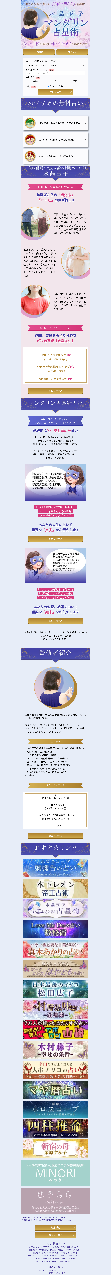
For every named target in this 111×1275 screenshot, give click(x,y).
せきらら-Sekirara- (65, 1270)
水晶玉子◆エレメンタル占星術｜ (48, 1261)
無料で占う (55, 91)
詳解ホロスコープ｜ (76, 1255)
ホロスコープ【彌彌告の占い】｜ (44, 1258)
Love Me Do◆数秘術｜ (59, 1247)
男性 (60, 86)
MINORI (42, 1270)
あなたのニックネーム (40, 69)
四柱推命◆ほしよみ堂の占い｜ (67, 1258)
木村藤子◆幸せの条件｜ (70, 1253)
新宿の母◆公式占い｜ (67, 1261)
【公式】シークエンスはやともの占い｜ (46, 1253)
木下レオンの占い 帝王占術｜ (40, 1247)
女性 (51, 86)
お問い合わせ (55, 1234)
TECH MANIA (51, 1270)
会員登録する (55, 391)
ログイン (72, 52)
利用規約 (55, 1227)
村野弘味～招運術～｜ (58, 1250)
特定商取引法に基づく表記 (55, 1273)
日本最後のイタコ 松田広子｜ (39, 1250)
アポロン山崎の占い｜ (74, 1250)
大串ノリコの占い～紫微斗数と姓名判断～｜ (44, 1255)
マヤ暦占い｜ (64, 1255)
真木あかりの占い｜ (74, 1247)
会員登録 (38, 52)
